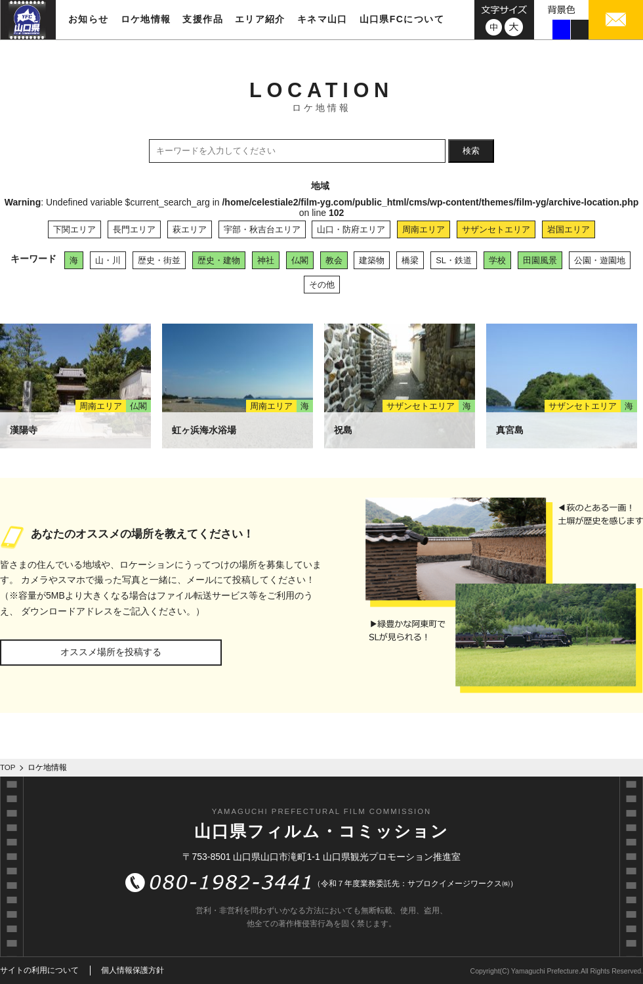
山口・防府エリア (351, 229)
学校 (497, 260)
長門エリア (134, 229)
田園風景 (540, 260)
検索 (471, 151)
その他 (322, 284)
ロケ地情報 (146, 19)
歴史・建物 (218, 260)
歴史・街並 (159, 260)
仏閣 (299, 260)
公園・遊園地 (599, 260)
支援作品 (202, 19)
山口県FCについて (402, 19)
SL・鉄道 (454, 260)
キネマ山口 (322, 19)
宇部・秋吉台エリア (262, 229)
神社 (265, 260)
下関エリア (74, 229)
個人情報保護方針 (132, 970)
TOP (8, 767)
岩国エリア (568, 229)
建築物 (371, 260)
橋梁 (410, 260)
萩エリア (190, 229)
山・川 (108, 260)
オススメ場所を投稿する (110, 652)
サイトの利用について (39, 970)
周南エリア (423, 229)
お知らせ (88, 19)
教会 (333, 260)
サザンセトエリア (496, 229)
